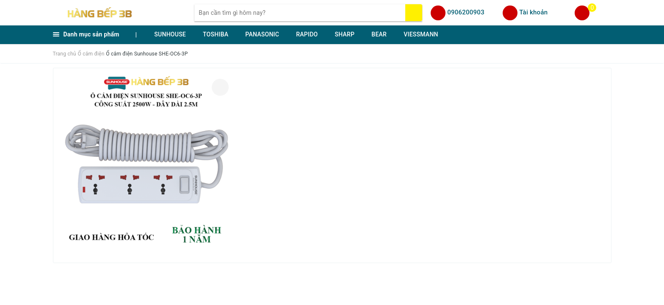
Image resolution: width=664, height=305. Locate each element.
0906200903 (465, 12)
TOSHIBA (215, 34)
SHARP (344, 34)
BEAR (379, 34)
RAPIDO (307, 34)
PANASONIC (262, 34)
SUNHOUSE (170, 34)
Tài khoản (533, 12)
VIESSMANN (421, 34)
